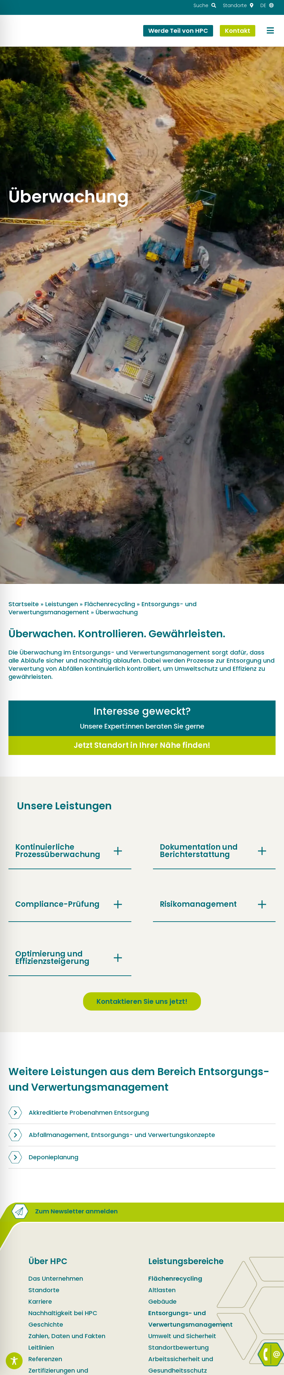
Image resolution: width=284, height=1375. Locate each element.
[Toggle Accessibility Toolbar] (14, 1361)
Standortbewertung (178, 1347)
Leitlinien (41, 1347)
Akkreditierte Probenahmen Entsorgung (78, 1113)
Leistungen (61, 604)
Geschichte (45, 1324)
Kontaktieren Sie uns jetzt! (142, 1001)
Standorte (43, 1290)
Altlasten (162, 1290)
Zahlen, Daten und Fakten (66, 1336)
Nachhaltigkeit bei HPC (62, 1313)
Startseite (23, 604)
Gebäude (162, 1301)
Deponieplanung (43, 1157)
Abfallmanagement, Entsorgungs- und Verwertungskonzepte (111, 1135)
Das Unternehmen (55, 1278)
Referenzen (45, 1359)
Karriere (40, 1301)
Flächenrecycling (109, 604)
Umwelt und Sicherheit (182, 1336)
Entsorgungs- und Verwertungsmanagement (190, 1319)
